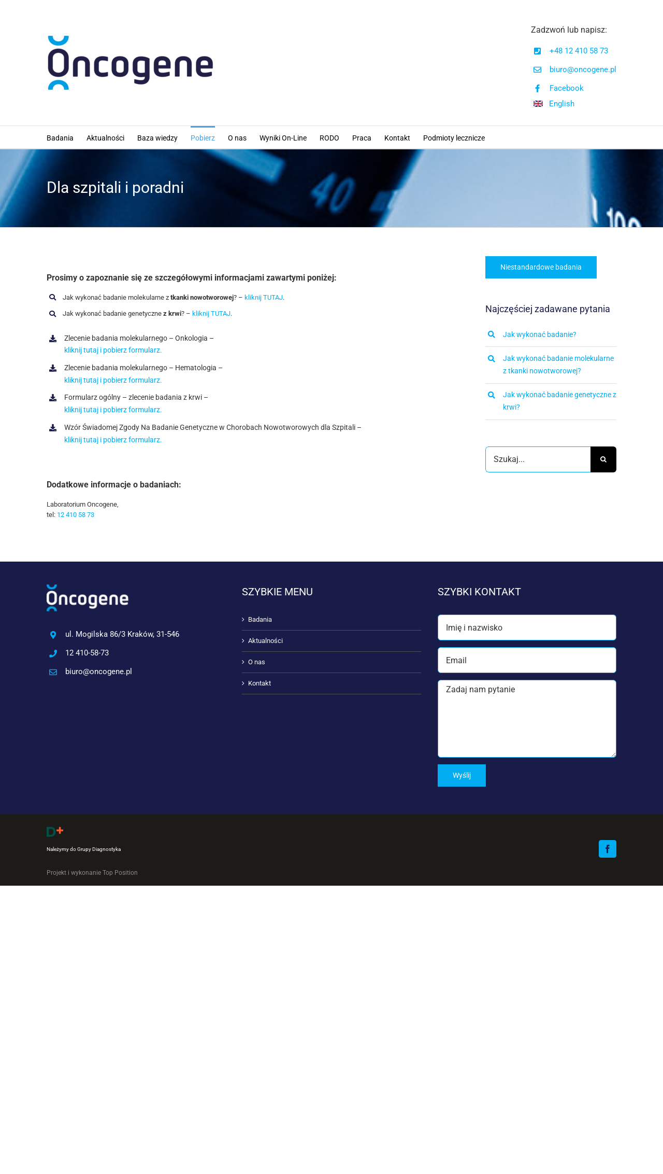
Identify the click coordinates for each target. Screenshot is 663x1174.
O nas (256, 662)
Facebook (567, 88)
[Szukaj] (603, 459)
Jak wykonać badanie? (539, 334)
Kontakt (259, 683)
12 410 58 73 (75, 515)
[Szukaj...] (537, 459)
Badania (260, 619)
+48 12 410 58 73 (579, 50)
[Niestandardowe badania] (541, 267)
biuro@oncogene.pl (583, 69)
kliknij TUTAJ (263, 297)
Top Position (120, 872)
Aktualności (265, 641)
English (561, 103)
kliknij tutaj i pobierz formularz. (113, 350)
